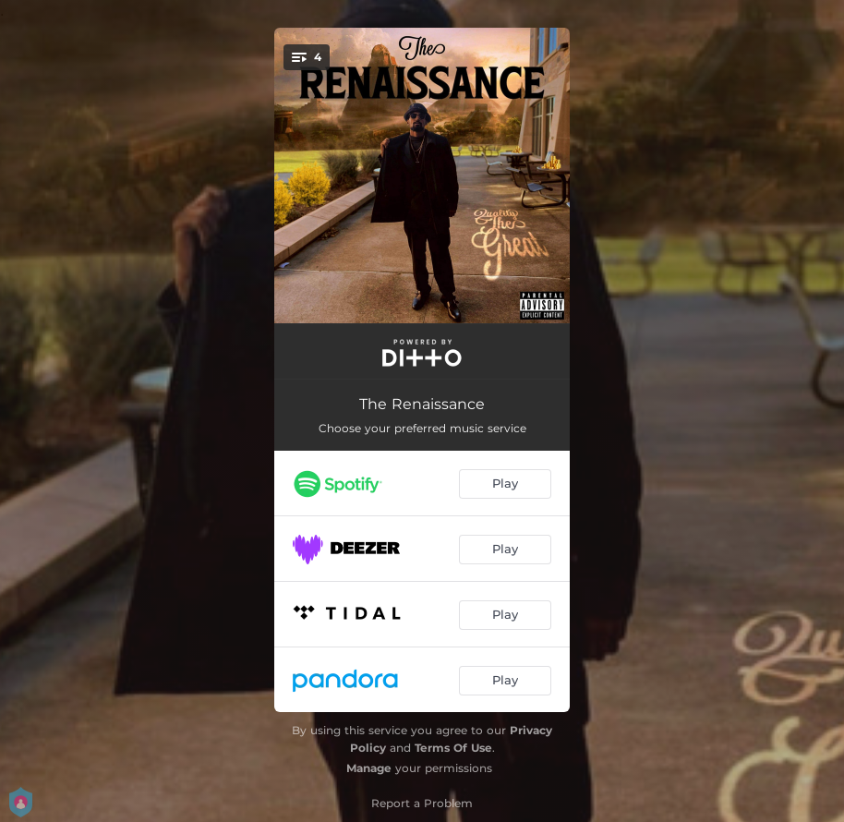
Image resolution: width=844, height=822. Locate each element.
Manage (369, 768)
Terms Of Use (453, 748)
